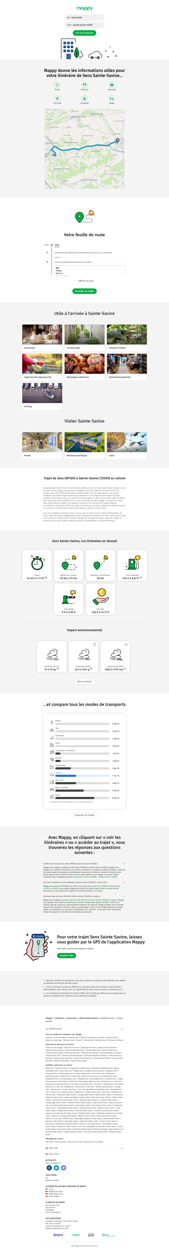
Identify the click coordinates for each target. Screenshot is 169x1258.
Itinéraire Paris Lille (93, 1050)
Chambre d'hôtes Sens (82, 1073)
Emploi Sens (63, 1081)
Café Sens (90, 1087)
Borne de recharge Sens (65, 1087)
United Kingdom (53, 1196)
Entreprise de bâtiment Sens (101, 1068)
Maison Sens (85, 1068)
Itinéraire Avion (101, 1040)
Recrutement (50, 1207)
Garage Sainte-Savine (86, 1095)
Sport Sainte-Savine (83, 1105)
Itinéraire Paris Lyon (88, 1048)
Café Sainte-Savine (71, 1121)
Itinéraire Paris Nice (72, 1053)
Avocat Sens (80, 1087)
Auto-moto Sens (66, 1071)
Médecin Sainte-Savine (86, 1116)
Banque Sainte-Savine (106, 1108)
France (50, 1189)
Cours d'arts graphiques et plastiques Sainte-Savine (97, 1126)
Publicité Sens (108, 1084)
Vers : (79, 25)
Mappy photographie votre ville (57, 1228)
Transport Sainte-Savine (108, 1100)
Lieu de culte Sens (69, 1089)
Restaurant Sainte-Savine (66, 1095)
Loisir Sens (118, 1081)
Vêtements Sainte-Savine (89, 1121)
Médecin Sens (66, 1076)
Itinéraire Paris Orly (109, 1050)
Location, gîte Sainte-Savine (56, 1103)
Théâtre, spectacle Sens (104, 1087)
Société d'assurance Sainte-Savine (65, 1100)
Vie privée (67, 1221)
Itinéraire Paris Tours (53, 1055)
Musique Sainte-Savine (54, 1121)
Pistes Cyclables (60, 1142)
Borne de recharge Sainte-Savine (64, 1116)
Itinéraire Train (112, 1037)
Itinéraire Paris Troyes (79, 1061)
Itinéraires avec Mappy (54, 1048)
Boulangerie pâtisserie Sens (89, 1081)
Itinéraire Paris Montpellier (72, 1055)
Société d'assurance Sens (94, 1071)
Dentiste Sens (107, 1081)
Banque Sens (56, 1089)
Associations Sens (52, 1076)
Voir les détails (84, 681)
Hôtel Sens (50, 1068)
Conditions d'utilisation (54, 1221)
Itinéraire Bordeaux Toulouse (110, 1053)
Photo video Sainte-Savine (106, 1116)
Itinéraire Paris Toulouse (55, 1053)
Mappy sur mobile (52, 1180)
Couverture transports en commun (58, 1226)
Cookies (75, 1221)
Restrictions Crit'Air (75, 1142)
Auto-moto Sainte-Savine (100, 1097)
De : (74, 17)
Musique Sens (83, 1079)
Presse (48, 1212)
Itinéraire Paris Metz (61, 1061)
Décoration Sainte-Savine (82, 1129)
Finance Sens (56, 1092)
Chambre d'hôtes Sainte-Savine (79, 1103)
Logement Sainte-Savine (73, 1132)
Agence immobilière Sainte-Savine (77, 1097)
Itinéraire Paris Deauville (107, 1048)
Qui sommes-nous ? (53, 1205)
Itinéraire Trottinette (115, 1040)
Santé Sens (110, 1073)
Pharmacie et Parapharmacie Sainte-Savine (61, 1124)
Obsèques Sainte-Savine (89, 1100)
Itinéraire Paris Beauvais (83, 1058)
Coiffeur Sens (79, 1071)
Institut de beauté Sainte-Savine (106, 1111)
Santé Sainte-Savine (100, 1103)
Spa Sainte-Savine (64, 1129)
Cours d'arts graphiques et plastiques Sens (93, 1089)
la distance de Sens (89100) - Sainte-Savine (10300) (95, 877)
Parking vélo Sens (52, 1079)
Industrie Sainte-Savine (84, 1111)
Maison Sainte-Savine (103, 1095)
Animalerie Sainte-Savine (67, 1126)
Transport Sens (51, 1073)
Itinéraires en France (72, 1048)
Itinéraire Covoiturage (54, 1040)
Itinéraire (49, 1037)
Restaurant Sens (61, 1068)
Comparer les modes (85, 815)
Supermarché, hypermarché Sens (58, 1084)
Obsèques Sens (111, 1071)
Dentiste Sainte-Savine (88, 1108)
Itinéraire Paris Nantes (90, 1053)
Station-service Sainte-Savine (90, 1124)
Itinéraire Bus (88, 1040)
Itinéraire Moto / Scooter (73, 1040)
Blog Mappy (50, 1210)
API (47, 1178)
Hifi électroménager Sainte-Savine (106, 1129)
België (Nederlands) (54, 1194)
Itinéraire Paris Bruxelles (63, 1058)
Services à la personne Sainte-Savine (59, 1119)
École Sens (74, 1081)
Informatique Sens (96, 1079)
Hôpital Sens (79, 1092)
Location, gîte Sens (65, 1073)
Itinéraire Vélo (73, 1037)
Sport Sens (76, 1076)
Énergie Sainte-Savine (66, 1111)
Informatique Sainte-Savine (68, 1108)
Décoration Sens (98, 1073)
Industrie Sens (110, 1079)
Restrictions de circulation (93, 1142)
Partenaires (56, 1212)
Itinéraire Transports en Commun (93, 1037)
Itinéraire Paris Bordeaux (55, 1050)
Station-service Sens (93, 1092)
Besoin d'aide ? (53, 1154)
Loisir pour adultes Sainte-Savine (96, 1132)
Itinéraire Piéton (60, 1037)
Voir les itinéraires (84, 33)
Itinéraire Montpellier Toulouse (95, 1055)
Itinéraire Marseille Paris (75, 1050)
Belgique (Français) (54, 1191)
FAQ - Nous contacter (53, 1224)
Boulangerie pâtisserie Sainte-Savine (88, 1119)
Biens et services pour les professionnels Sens (99, 1076)
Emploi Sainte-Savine (111, 1119)
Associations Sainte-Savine (102, 1105)
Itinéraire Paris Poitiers (102, 1058)
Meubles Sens (68, 1092)
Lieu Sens (98, 1084)
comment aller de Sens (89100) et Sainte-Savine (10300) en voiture (89, 900)
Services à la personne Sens (82, 1084)
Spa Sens (106, 1092)
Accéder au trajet (84, 291)
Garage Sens (74, 1068)
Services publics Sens (68, 1079)
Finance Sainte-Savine (108, 1121)
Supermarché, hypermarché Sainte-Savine (61, 1113)
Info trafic (49, 1142)
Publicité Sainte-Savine (87, 1113)
